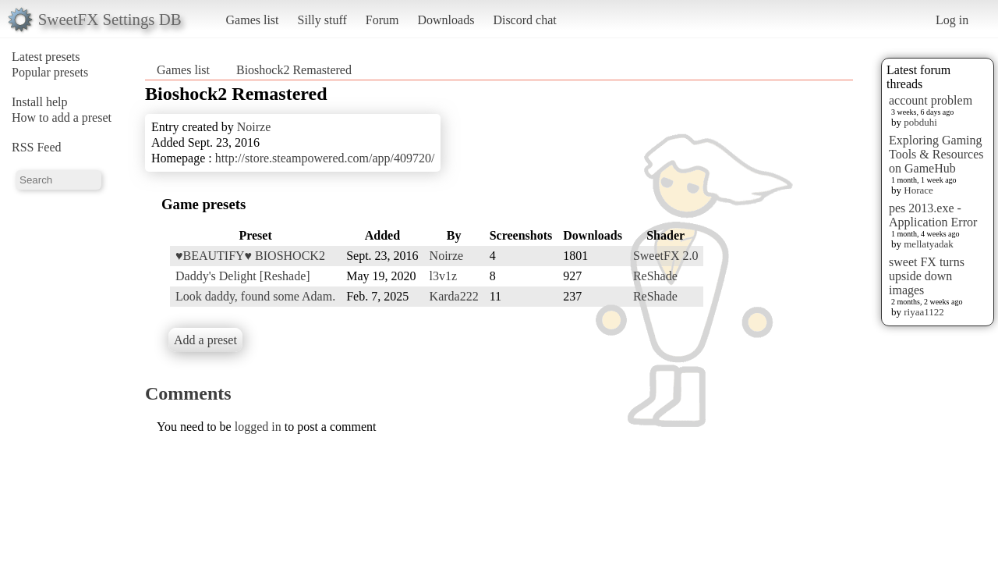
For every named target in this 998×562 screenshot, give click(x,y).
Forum (382, 20)
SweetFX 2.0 (666, 255)
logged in (258, 426)
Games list (252, 20)
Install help (40, 101)
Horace (918, 190)
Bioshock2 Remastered (294, 69)
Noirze (254, 126)
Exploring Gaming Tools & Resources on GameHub (936, 154)
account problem (930, 100)
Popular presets (50, 72)
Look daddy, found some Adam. (255, 296)
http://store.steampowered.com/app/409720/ (325, 158)
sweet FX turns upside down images (926, 276)
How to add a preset (61, 117)
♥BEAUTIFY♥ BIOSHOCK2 (250, 255)
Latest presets (46, 56)
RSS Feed (37, 147)
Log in (952, 20)
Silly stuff (322, 20)
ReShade (655, 276)
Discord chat (524, 20)
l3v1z (444, 276)
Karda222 (454, 296)
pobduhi (920, 122)
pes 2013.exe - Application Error (933, 215)
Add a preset (205, 340)
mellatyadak (929, 244)
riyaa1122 (924, 312)
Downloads (445, 20)
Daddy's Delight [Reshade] (242, 276)
